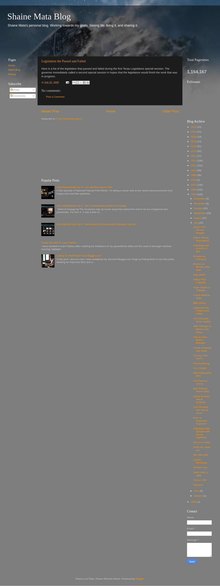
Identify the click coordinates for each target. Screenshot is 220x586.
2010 (194, 170)
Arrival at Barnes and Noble (202, 349)
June (197, 490)
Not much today (202, 442)
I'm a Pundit (199, 368)
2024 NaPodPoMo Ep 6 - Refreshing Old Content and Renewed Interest (95, 224)
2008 (194, 180)
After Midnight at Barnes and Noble (202, 329)
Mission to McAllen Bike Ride (201, 267)
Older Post (170, 111)
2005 (194, 194)
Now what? (199, 274)
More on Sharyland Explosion (200, 420)
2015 (194, 146)
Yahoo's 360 (200, 480)
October (198, 208)
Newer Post (50, 111)
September (200, 213)
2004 (194, 501)
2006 (194, 189)
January (198, 495)
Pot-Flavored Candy (200, 382)
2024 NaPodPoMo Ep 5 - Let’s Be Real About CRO (84, 187)
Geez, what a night (200, 474)
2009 (194, 175)
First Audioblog (201, 363)
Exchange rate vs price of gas (201, 248)
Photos (12, 74)
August (198, 218)
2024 (194, 131)
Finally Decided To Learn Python (59, 242)
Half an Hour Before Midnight (200, 340)
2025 (194, 127)
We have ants (200, 454)
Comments (17, 95)
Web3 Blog (14, 69)
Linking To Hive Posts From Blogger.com (78, 255)
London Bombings (200, 461)
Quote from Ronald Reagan (199, 230)
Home (110, 111)
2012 (194, 160)
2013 (194, 156)
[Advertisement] (71, 42)
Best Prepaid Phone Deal (201, 390)
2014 (194, 151)
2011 (194, 165)
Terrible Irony (200, 467)
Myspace (198, 484)
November (200, 203)
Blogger (139, 578)
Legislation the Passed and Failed (63, 61)
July (196, 222)
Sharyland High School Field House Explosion (201, 433)
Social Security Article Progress (201, 399)
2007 (194, 184)
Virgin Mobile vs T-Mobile (202, 289)
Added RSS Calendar (199, 281)
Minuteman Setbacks (199, 258)
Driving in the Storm (200, 357)
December (200, 198)
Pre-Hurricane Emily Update (202, 320)
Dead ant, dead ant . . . (201, 448)
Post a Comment (55, 96)
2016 (194, 141)
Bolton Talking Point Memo (201, 239)
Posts (15, 89)
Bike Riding (199, 303)
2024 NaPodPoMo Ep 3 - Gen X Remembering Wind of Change (91, 205)
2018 (194, 136)
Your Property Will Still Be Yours (200, 410)
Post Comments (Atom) (69, 118)
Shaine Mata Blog (39, 16)
